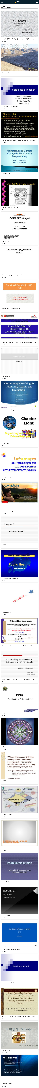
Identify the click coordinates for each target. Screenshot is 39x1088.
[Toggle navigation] (2, 2)
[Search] (32, 2)
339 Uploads (6, 7)
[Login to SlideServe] (37, 2)
